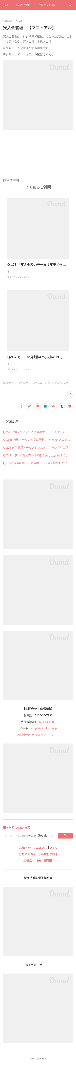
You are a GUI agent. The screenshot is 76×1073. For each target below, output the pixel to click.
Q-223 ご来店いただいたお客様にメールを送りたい (36, 440)
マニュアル (40, 855)
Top (6, 5)
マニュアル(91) (21, 391)
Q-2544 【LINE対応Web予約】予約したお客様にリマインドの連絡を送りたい (38, 463)
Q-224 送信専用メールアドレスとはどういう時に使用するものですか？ (38, 455)
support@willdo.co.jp (44, 736)
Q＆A (53, 855)
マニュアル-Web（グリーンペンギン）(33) (48, 391)
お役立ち (29, 868)
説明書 (48, 868)
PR (39, 868)
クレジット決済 (47, 5)
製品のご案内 (23, 5)
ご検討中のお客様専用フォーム (34, 743)
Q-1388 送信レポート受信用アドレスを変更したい (35, 471)
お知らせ (25, 855)
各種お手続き (49, 862)
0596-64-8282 (46, 730)
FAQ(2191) (8, 391)
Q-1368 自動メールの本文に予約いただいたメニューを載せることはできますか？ (38, 447)
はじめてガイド (28, 862)
